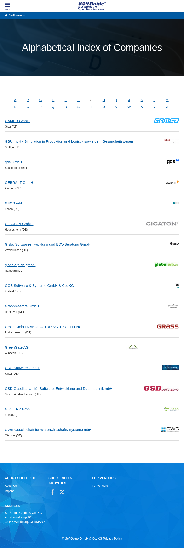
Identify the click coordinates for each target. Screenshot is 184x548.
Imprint (9, 491)
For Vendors (100, 485)
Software (15, 15)
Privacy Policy (112, 538)
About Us (11, 485)
